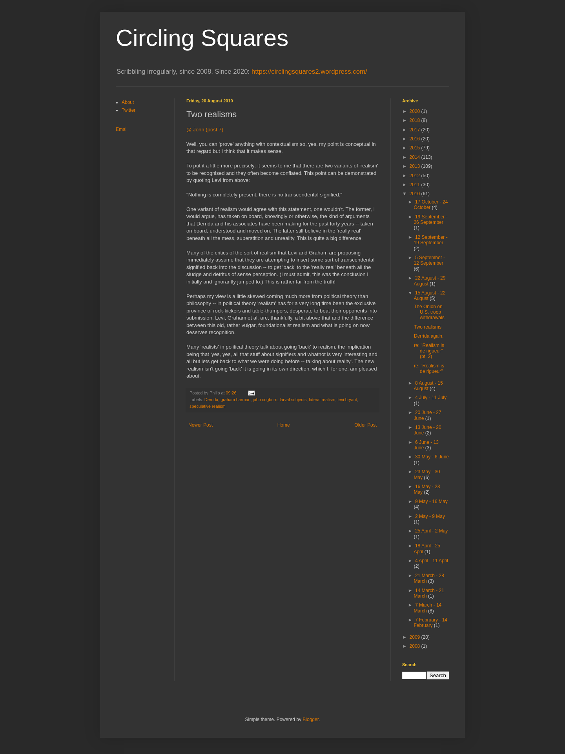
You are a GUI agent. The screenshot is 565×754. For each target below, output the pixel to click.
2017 (415, 130)
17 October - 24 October (431, 204)
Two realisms (427, 327)
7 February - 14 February (430, 622)
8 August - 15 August (428, 385)
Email (122, 129)
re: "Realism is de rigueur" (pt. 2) (429, 351)
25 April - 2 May (431, 531)
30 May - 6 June (432, 457)
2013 (415, 166)
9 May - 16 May (431, 501)
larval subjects (293, 399)
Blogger (311, 719)
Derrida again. (428, 336)
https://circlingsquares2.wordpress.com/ (309, 71)
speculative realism (208, 406)
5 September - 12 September (429, 260)
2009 (415, 637)
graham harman (235, 399)
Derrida (211, 399)
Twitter (128, 110)
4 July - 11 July (431, 397)
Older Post (365, 425)
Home (283, 425)
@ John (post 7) (204, 130)
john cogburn (265, 399)
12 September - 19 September (430, 239)
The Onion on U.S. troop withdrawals (429, 312)
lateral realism (322, 399)
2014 (415, 157)
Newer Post (200, 425)
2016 (415, 139)
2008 (415, 646)
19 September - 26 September (430, 219)
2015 (415, 148)
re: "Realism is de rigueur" (429, 368)
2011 (415, 184)
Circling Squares (202, 38)
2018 (415, 120)
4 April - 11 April (431, 560)
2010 (415, 193)
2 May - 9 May (430, 516)
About (128, 102)
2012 (415, 175)
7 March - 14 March (427, 607)
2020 (415, 111)
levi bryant (347, 399)
